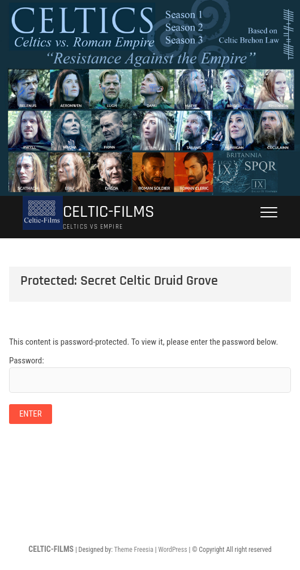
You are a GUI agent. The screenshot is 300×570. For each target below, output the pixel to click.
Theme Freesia (133, 550)
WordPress (172, 550)
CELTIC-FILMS (109, 212)
